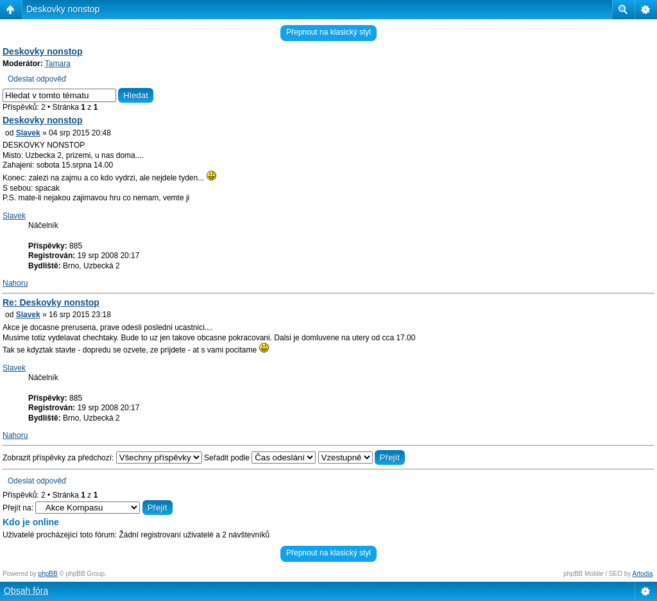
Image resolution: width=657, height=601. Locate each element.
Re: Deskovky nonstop (51, 302)
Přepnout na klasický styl (328, 32)
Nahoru (15, 283)
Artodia (643, 573)
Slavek (28, 132)
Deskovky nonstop (62, 9)
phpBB (48, 573)
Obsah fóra (26, 591)
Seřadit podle (260, 457)
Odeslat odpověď (37, 78)
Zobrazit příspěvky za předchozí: (102, 457)
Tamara (58, 63)
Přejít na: (18, 507)
